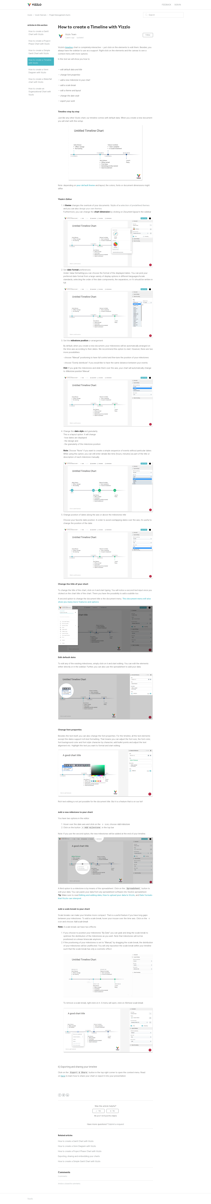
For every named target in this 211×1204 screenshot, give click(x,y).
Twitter (63, 1094)
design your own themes (90, 208)
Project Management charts (59, 15)
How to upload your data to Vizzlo (119, 895)
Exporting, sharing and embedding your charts (79, 1156)
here (63, 1075)
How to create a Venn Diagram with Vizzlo (38, 71)
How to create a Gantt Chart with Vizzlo (39, 33)
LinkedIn (67, 1094)
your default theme (86, 185)
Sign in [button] (177, 5)
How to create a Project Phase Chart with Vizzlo (39, 42)
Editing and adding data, (90, 895)
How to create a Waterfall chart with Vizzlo (40, 80)
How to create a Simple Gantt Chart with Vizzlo (39, 52)
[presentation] (102, 824)
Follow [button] (148, 35)
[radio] (98, 1110)
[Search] (163, 15)
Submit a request (116, 1124)
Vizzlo (29, 15)
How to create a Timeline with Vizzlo (40, 61)
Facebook (59, 1094)
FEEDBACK (166, 5)
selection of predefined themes (135, 205)
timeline (69, 47)
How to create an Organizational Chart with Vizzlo (40, 91)
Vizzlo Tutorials (40, 15)
